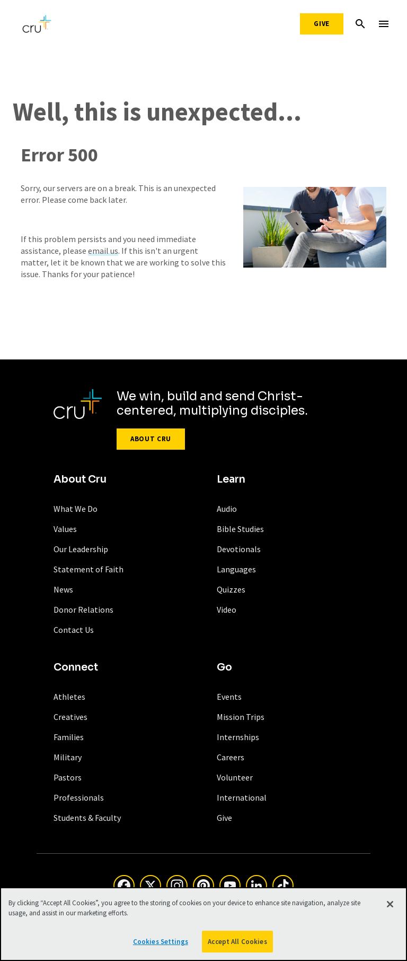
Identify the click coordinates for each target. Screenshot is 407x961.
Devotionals (239, 549)
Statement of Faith (88, 569)
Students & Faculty (87, 817)
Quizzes (231, 589)
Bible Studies (240, 529)
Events (229, 696)
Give (322, 23)
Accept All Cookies (237, 943)
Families (69, 737)
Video (226, 609)
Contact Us (74, 629)
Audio (227, 508)
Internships (238, 737)
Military (68, 757)
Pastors (68, 777)
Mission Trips (240, 716)
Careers (230, 757)
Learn (231, 479)
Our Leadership (81, 549)
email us (103, 250)
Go (224, 667)
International (242, 797)
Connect (76, 667)
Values (65, 529)
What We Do (76, 508)
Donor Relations (83, 609)
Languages (236, 569)
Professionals (79, 797)
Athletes (69, 696)
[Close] (390, 906)
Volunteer (235, 777)
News (63, 589)
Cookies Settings (160, 943)
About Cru (150, 438)
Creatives (70, 716)
